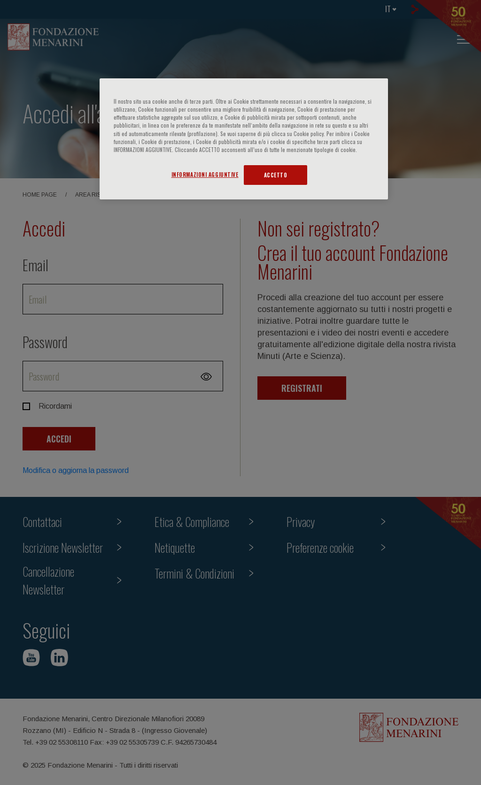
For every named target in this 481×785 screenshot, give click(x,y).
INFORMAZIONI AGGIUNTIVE (205, 174)
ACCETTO (275, 175)
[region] (244, 138)
